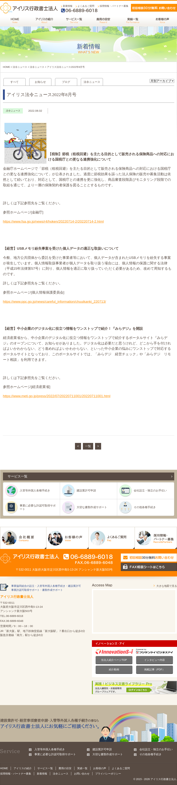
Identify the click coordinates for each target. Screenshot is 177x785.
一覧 (88, 446)
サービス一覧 (45, 768)
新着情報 (67, 6)
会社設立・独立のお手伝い (150, 490)
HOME (6, 67)
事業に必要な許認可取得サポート (38, 507)
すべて (14, 81)
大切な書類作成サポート (92, 507)
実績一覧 (82, 768)
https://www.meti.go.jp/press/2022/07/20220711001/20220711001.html (57, 396)
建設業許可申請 (86, 490)
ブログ (66, 81)
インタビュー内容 (154, 659)
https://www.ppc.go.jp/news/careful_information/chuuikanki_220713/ (54, 301)
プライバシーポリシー (108, 773)
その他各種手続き (145, 507)
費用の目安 (65, 768)
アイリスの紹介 (23, 768)
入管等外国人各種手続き (35, 490)
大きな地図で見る (166, 585)
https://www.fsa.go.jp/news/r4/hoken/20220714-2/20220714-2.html (53, 221)
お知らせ (40, 81)
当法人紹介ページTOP (114, 659)
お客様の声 (99, 768)
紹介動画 (114, 669)
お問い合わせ (82, 773)
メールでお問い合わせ (154, 8)
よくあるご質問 (86, 6)
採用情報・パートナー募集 (114, 6)
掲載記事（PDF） (154, 669)
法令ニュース (20, 67)
